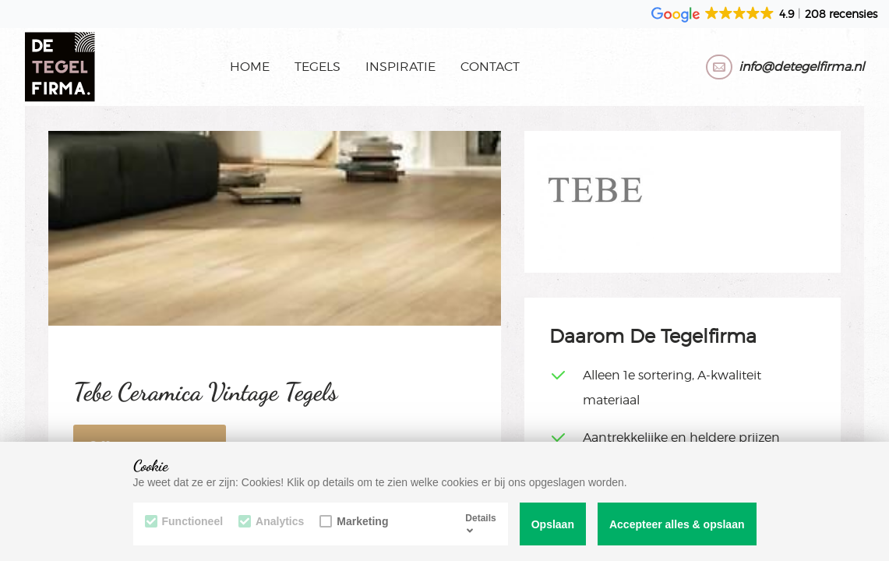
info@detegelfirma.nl (801, 66)
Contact (490, 66)
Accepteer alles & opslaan (677, 524)
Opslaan (552, 524)
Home (250, 66)
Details (480, 523)
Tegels (317, 66)
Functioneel (184, 521)
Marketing (353, 521)
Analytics (271, 521)
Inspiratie (400, 66)
